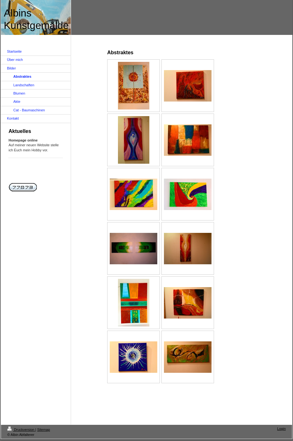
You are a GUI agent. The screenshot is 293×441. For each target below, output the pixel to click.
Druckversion (21, 429)
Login (281, 429)
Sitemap (43, 429)
